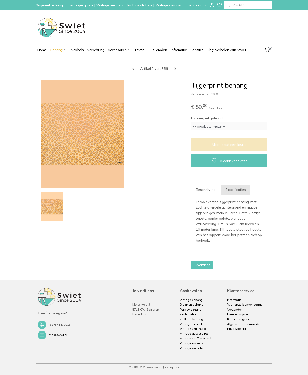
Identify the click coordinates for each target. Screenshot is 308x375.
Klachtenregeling (239, 319)
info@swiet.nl (57, 335)
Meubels (77, 50)
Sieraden (160, 50)
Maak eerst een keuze (229, 144)
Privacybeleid (236, 329)
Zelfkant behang (191, 319)
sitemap (169, 367)
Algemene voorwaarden (244, 324)
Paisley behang (190, 309)
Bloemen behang (192, 305)
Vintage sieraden (169, 5)
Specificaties (236, 189)
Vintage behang (191, 300)
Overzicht (202, 265)
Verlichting (95, 50)
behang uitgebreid (207, 118)
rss (177, 367)
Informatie (179, 50)
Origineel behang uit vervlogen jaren (64, 5)
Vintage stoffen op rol (195, 338)
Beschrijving (205, 189)
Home (42, 50)
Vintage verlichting (193, 329)
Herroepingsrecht (239, 314)
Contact (196, 50)
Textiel (142, 50)
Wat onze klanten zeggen (245, 305)
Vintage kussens (191, 343)
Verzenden (235, 309)
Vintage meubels (109, 5)
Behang (58, 50)
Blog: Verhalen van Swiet (226, 50)
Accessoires (119, 50)
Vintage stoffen (139, 5)
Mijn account (201, 5)
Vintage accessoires (194, 333)
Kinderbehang (189, 314)
